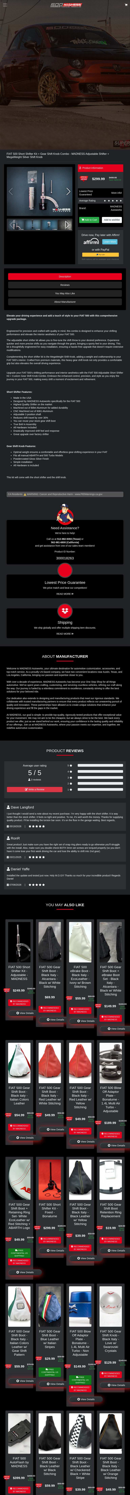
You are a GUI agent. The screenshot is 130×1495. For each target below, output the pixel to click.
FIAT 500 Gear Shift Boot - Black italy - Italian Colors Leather (19, 1095)
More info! (116, 193)
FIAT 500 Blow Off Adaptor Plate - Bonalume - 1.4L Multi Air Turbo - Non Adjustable (80, 1343)
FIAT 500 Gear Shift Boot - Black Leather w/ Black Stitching (49, 1466)
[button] (68, 191)
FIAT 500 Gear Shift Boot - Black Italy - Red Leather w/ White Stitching (50, 1095)
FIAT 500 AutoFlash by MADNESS (19, 1462)
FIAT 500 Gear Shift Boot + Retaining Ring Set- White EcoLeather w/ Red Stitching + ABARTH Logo (19, 1216)
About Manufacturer (65, 301)
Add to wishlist (112, 219)
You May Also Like (65, 293)
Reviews (65, 285)
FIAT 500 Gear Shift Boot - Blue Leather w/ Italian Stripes (49, 1339)
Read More (65, 594)
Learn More (110, 241)
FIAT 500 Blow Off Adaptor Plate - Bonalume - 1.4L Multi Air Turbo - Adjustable (110, 1099)
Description (65, 276)
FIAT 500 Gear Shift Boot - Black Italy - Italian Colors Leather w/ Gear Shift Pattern (19, 1343)
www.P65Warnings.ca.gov (88, 494)
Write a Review (34, 789)
